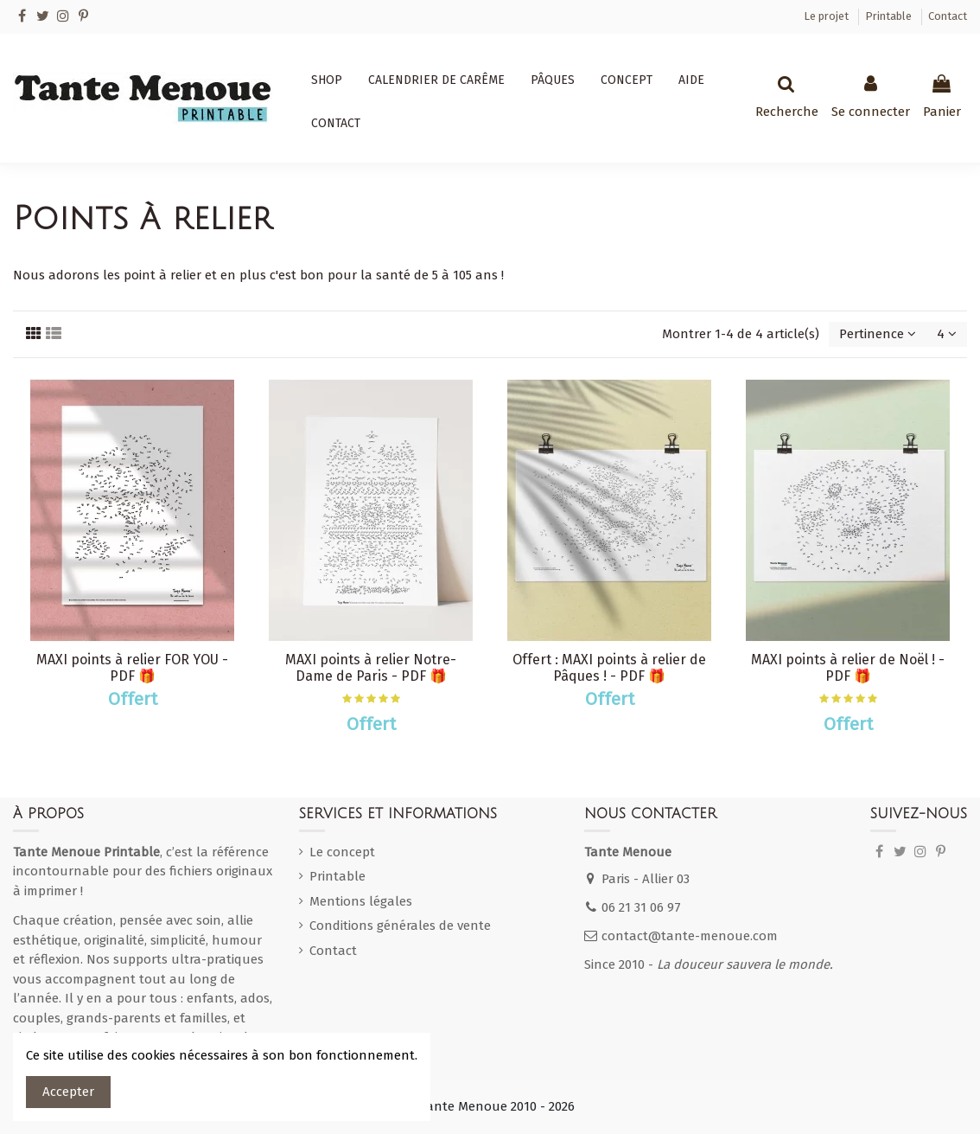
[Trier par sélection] (877, 334)
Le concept (342, 852)
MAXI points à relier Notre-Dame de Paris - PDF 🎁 (370, 667)
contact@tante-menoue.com (689, 936)
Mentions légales (360, 901)
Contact (947, 16)
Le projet (827, 16)
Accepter (68, 1091)
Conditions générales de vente (400, 925)
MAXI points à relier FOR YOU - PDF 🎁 (132, 667)
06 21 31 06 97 (641, 907)
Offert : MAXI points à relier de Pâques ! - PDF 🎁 (609, 667)
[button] (326, 80)
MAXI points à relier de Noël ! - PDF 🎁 (848, 667)
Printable (889, 16)
